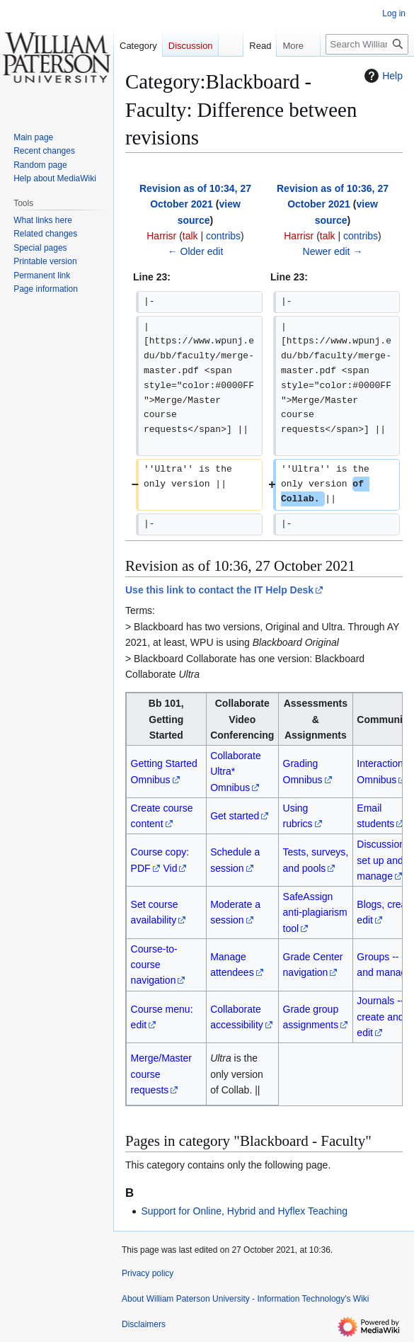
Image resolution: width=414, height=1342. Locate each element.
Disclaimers (144, 1324)
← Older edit (196, 251)
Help (382, 76)
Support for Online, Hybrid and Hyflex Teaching (244, 1211)
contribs (223, 235)
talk (190, 235)
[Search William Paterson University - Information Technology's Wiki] (367, 44)
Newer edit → (333, 251)
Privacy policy (147, 1273)
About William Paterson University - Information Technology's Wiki (245, 1299)
